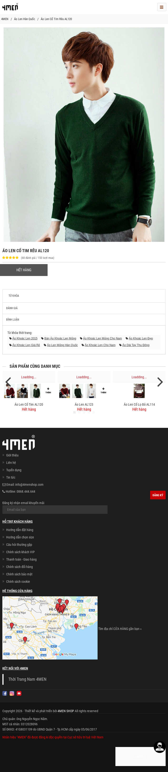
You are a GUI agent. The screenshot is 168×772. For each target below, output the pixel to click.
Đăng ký (158, 495)
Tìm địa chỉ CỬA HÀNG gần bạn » (120, 629)
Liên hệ (11, 463)
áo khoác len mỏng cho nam (102, 338)
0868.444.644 (26, 491)
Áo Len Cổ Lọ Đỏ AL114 (139, 404)
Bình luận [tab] (12, 319)
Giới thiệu (12, 455)
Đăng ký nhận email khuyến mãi (55, 507)
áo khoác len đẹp (141, 338)
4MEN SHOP (66, 711)
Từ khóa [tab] (14, 295)
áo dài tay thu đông (135, 345)
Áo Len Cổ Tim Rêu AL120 (56, 19)
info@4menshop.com (29, 484)
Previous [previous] (8, 381)
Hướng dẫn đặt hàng (19, 530)
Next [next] (160, 381)
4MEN (4, 19)
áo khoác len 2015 (24, 338)
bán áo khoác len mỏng (60, 338)
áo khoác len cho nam (100, 345)
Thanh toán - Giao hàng (21, 559)
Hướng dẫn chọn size (20, 537)
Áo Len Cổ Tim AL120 (29, 404)
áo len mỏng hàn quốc (62, 345)
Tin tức (10, 477)
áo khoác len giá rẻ (26, 345)
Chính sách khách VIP (20, 552)
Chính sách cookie (18, 581)
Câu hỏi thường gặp (19, 545)
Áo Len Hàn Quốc (24, 19)
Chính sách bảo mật (19, 574)
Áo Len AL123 (84, 404)
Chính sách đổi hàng (19, 567)
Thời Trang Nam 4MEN (27, 679)
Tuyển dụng (13, 470)
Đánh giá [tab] (12, 308)
